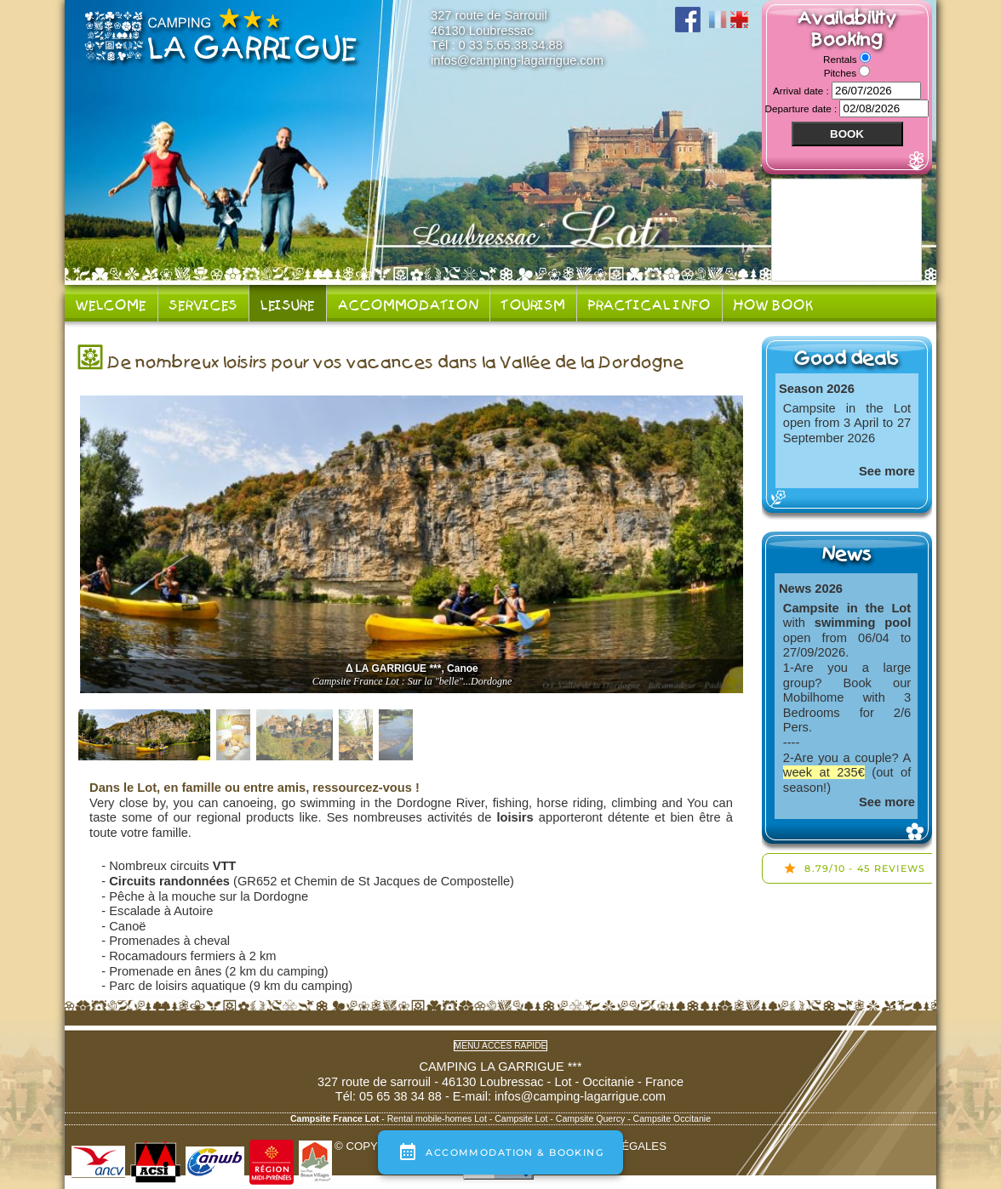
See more (887, 471)
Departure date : (802, 108)
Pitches (842, 72)
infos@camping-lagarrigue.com (517, 60)
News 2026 (811, 588)
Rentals (841, 59)
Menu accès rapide (501, 1045)
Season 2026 (817, 388)
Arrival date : (802, 90)
